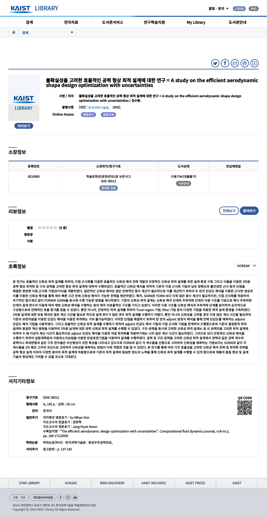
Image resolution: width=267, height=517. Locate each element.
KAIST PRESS (195, 483)
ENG (254, 8)
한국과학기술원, (99, 107)
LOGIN (239, 8)
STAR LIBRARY (29, 483)
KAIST (237, 483)
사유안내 (183, 183)
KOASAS (71, 483)
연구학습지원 (154, 22)
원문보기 (88, 114)
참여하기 (249, 210)
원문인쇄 (108, 114)
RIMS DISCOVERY (112, 483)
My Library (196, 22)
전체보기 (229, 210)
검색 (29, 22)
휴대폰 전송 (108, 188)
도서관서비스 (112, 22)
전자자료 (71, 22)
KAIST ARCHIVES (154, 483)
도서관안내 (237, 22)
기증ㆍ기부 (19, 497)
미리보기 (24, 125)
